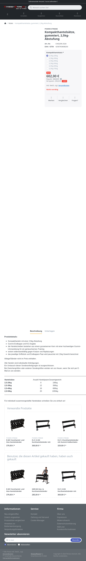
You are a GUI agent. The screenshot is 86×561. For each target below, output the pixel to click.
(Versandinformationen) (11, 558)
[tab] (36, 331)
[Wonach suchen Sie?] (55, 7)
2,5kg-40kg (53, 61)
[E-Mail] (37, 540)
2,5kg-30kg (53, 58)
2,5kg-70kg (53, 68)
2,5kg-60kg (53, 66)
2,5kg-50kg (53, 63)
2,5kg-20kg (53, 56)
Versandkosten (63, 85)
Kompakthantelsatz (54, 52)
